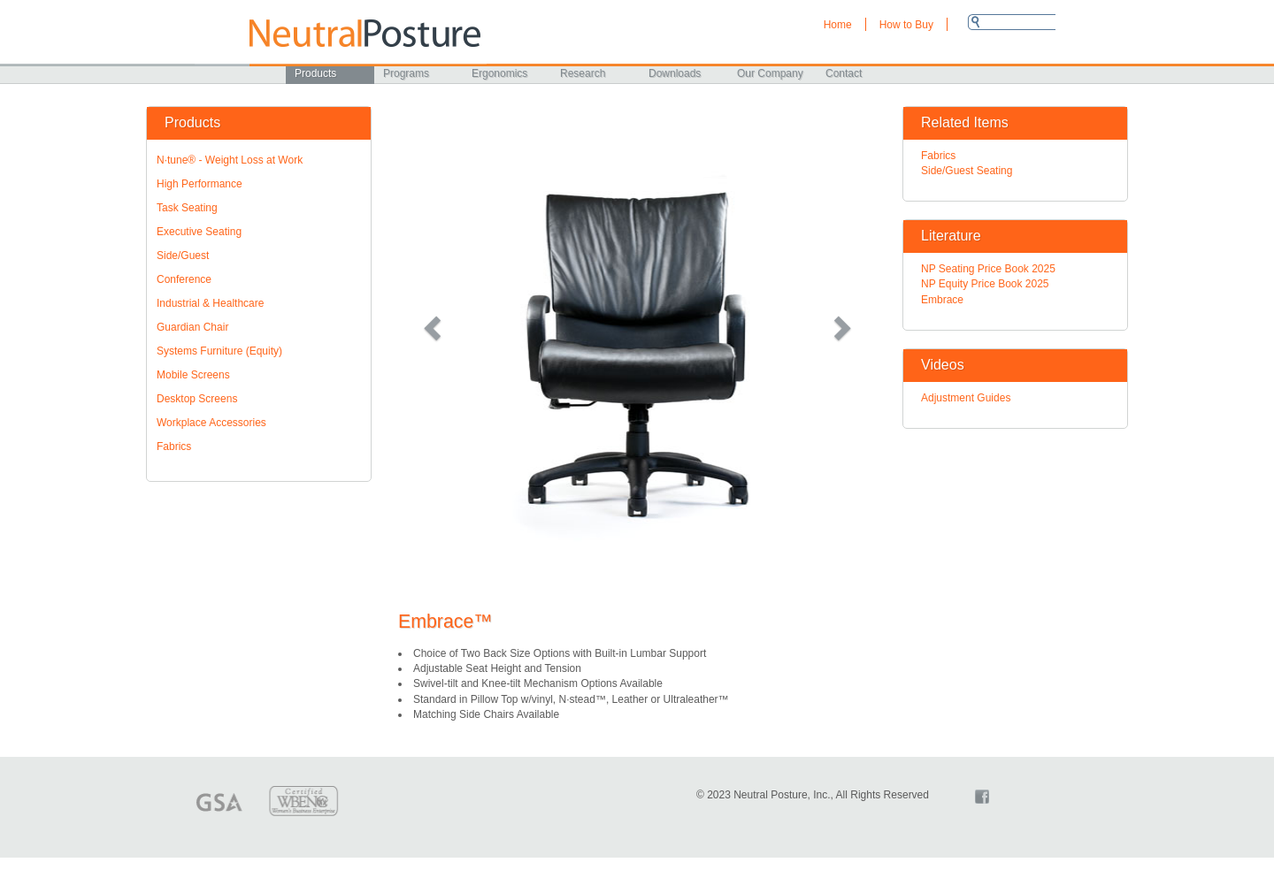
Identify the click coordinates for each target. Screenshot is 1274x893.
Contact (843, 73)
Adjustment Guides (965, 398)
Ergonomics (499, 73)
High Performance (199, 184)
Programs (406, 73)
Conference (184, 279)
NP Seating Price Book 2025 (988, 269)
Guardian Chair (192, 327)
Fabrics (174, 446)
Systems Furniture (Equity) (219, 351)
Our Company (770, 73)
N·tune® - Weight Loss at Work (230, 160)
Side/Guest (183, 255)
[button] (434, 327)
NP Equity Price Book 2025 (985, 284)
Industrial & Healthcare (210, 303)
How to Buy (906, 25)
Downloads (675, 73)
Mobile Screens (193, 375)
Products (315, 73)
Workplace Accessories (211, 422)
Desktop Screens (197, 399)
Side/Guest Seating (966, 170)
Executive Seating (199, 231)
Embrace (942, 300)
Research (582, 73)
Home (838, 25)
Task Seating (187, 208)
